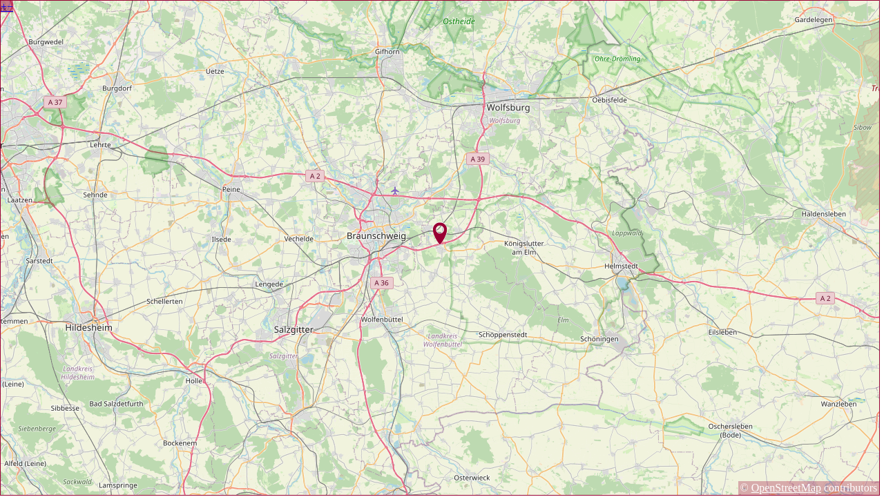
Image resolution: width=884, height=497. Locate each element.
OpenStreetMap (786, 488)
